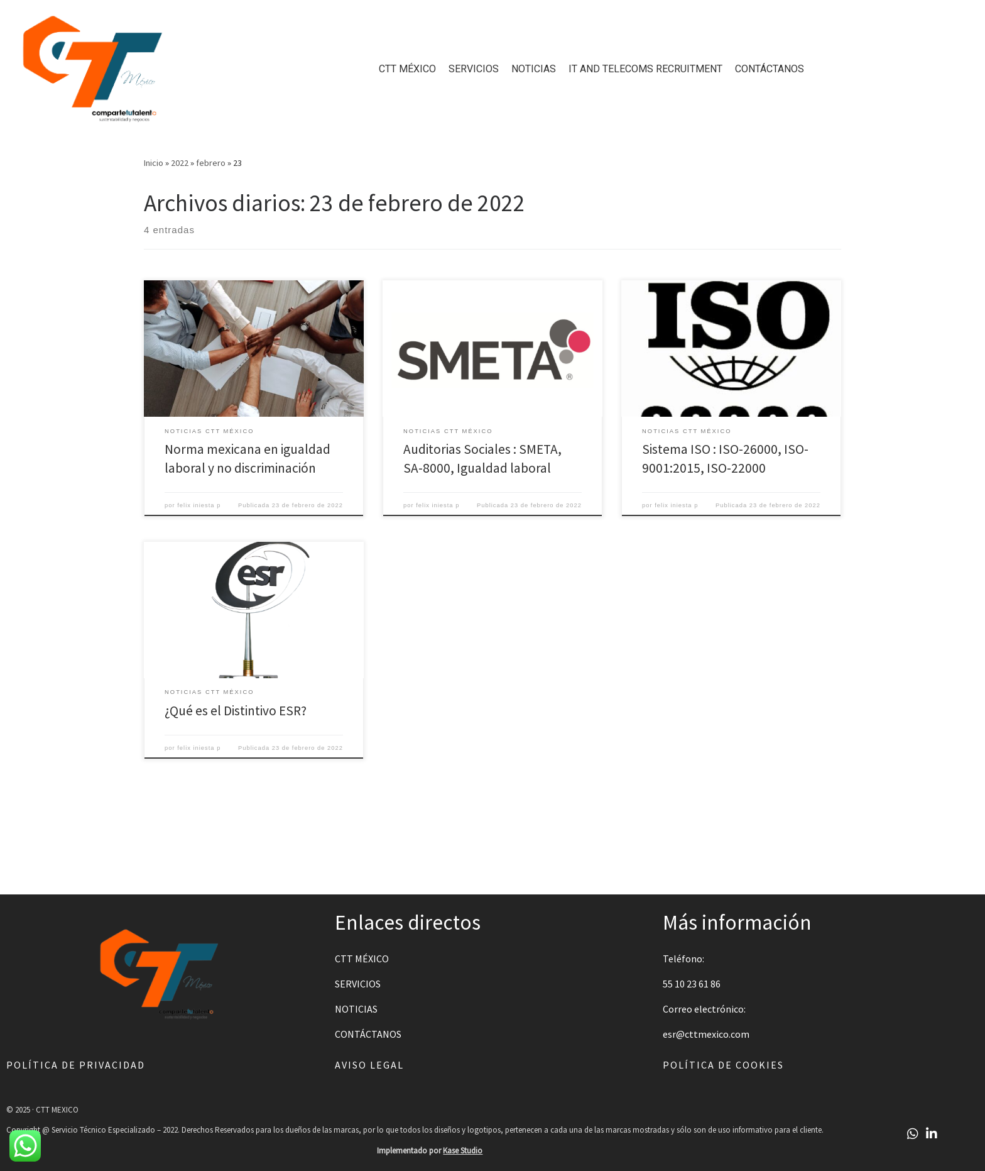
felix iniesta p (198, 505)
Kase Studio (462, 1150)
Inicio (153, 162)
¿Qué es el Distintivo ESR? (236, 710)
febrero (211, 162)
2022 (179, 162)
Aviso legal (369, 1064)
